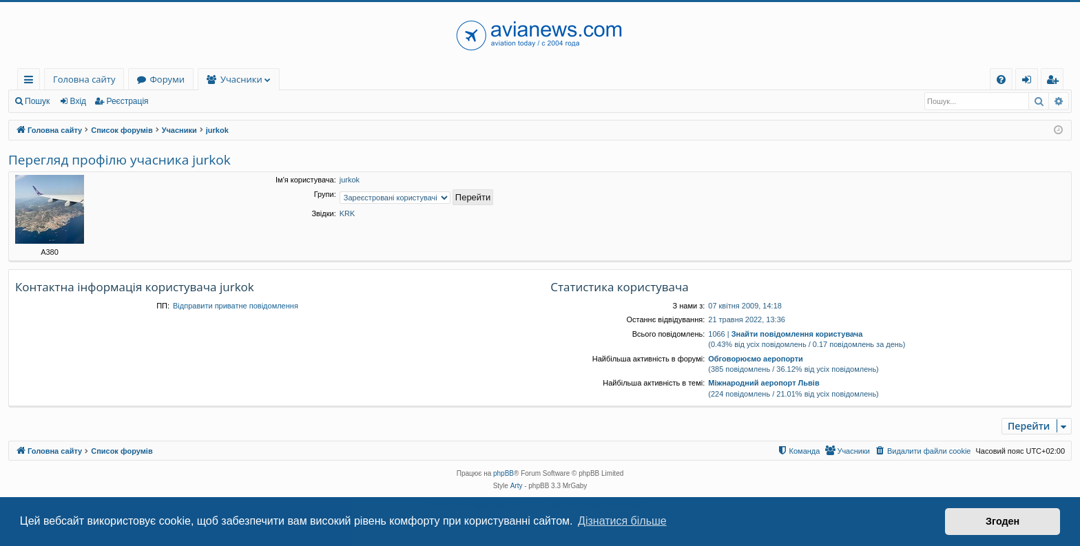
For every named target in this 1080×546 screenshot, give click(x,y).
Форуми (166, 79)
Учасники (241, 79)
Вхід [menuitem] (1031, 81)
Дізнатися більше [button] (622, 521)
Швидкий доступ (31, 81)
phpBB (503, 473)
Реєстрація (127, 101)
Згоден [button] (1002, 521)
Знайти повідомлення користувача (797, 334)
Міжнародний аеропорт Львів (763, 383)
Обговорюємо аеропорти (755, 359)
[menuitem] (1001, 79)
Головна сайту (84, 79)
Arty (516, 486)
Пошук (37, 101)
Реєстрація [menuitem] (1055, 81)
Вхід (78, 101)
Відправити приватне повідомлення (235, 306)
